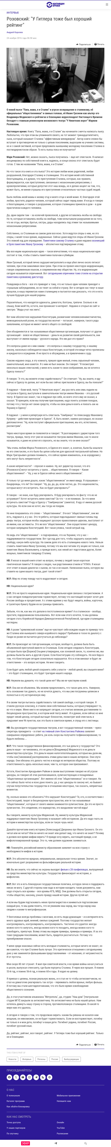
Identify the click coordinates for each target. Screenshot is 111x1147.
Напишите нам (64, 1101)
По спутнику (12, 1133)
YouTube (61, 1128)
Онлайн (60, 1122)
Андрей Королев (15, 32)
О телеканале (13, 1095)
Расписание (62, 1133)
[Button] (83, 44)
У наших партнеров (16, 1128)
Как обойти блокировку (18, 1106)
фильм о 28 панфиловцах (74, 869)
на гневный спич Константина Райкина (63, 731)
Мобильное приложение (68, 1095)
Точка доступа (14, 1122)
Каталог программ (16, 1101)
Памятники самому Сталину (58, 240)
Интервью (13, 12)
